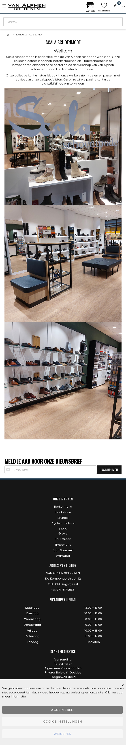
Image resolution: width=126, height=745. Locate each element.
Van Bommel (63, 550)
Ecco (62, 529)
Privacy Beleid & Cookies (63, 672)
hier (113, 692)
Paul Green (63, 539)
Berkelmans (63, 506)
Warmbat (63, 556)
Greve (62, 533)
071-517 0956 (65, 590)
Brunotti (63, 518)
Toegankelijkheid (63, 677)
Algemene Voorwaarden (63, 668)
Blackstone (63, 512)
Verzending (63, 659)
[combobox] (63, 21)
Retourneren (63, 664)
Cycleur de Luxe (63, 523)
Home (8, 35)
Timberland (63, 545)
